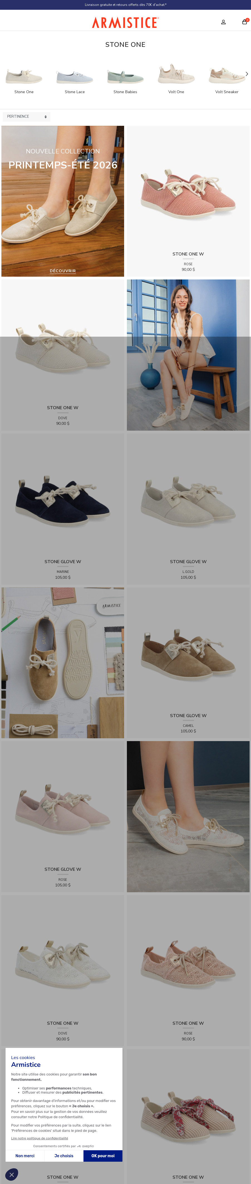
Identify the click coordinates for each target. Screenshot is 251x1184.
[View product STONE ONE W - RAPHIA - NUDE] (188, 1110)
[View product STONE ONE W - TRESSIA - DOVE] (62, 340)
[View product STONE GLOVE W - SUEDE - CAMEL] (188, 648)
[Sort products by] (26, 117)
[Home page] (125, 24)
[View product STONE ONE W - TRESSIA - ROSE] (188, 187)
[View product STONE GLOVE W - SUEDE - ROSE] (62, 802)
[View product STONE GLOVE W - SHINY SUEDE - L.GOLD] (188, 494)
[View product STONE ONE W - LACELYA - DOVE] (62, 956)
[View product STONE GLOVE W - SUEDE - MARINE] (62, 494)
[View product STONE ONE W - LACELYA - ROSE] (188, 956)
